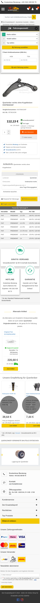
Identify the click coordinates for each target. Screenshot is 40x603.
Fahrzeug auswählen (20, 47)
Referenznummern (29, 199)
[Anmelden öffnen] (32, 9)
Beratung (15, 144)
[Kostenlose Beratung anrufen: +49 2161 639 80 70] (1, 2)
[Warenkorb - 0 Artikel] (36, 9)
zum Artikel (13, 425)
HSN (11, 56)
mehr (35, 579)
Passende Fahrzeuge (20, 208)
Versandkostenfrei (11, 150)
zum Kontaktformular (15, 484)
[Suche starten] (34, 17)
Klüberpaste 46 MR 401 (9, 393)
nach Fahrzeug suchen (20, 67)
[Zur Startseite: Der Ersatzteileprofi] (13, 9)
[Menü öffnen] (3, 9)
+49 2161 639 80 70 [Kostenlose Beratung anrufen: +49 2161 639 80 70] (28, 2)
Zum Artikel (10, 369)
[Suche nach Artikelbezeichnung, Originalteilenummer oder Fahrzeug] (20, 17)
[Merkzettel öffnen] (28, 9)
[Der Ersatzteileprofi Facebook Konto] (18, 600)
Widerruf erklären (9, 521)
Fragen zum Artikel (8, 204)
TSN (28, 56)
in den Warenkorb (28, 132)
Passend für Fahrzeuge (10, 199)
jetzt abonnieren (7, 587)
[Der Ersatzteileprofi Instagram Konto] (21, 600)
